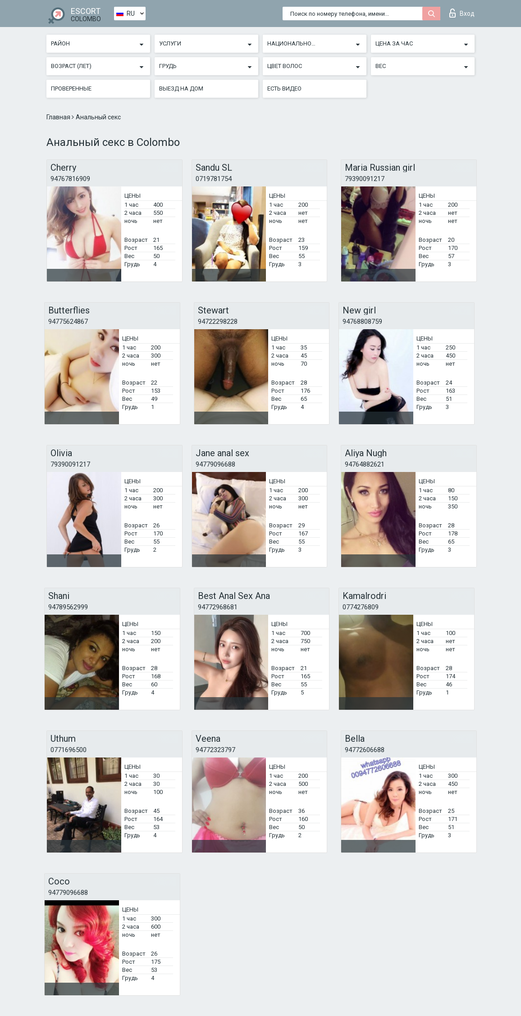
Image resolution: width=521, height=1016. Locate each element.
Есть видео (284, 88)
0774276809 (361, 607)
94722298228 (218, 322)
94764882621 (364, 464)
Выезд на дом (181, 88)
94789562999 (68, 607)
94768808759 (362, 322)
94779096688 (215, 464)
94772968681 (218, 607)
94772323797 (215, 750)
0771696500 (68, 750)
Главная (59, 117)
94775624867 (68, 322)
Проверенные (71, 88)
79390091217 (364, 179)
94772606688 (364, 750)
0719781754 (214, 179)
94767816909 (70, 179)
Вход (462, 13)
